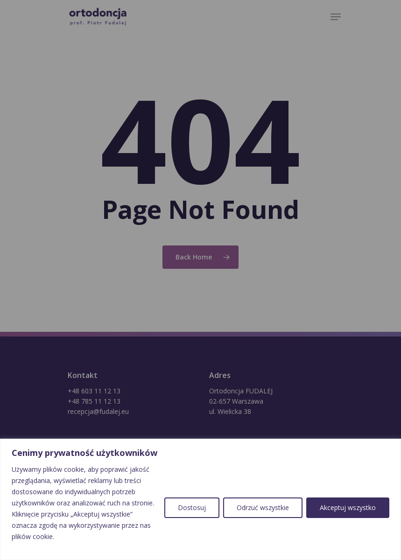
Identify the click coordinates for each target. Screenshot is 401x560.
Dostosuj (192, 507)
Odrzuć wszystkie (263, 507)
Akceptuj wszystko (348, 507)
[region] (200, 499)
